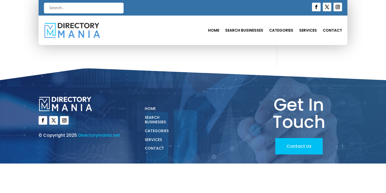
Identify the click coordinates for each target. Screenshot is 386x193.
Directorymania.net (99, 135)
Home (213, 30)
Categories (281, 30)
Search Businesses (244, 30)
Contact (332, 30)
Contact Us (299, 146)
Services (308, 30)
